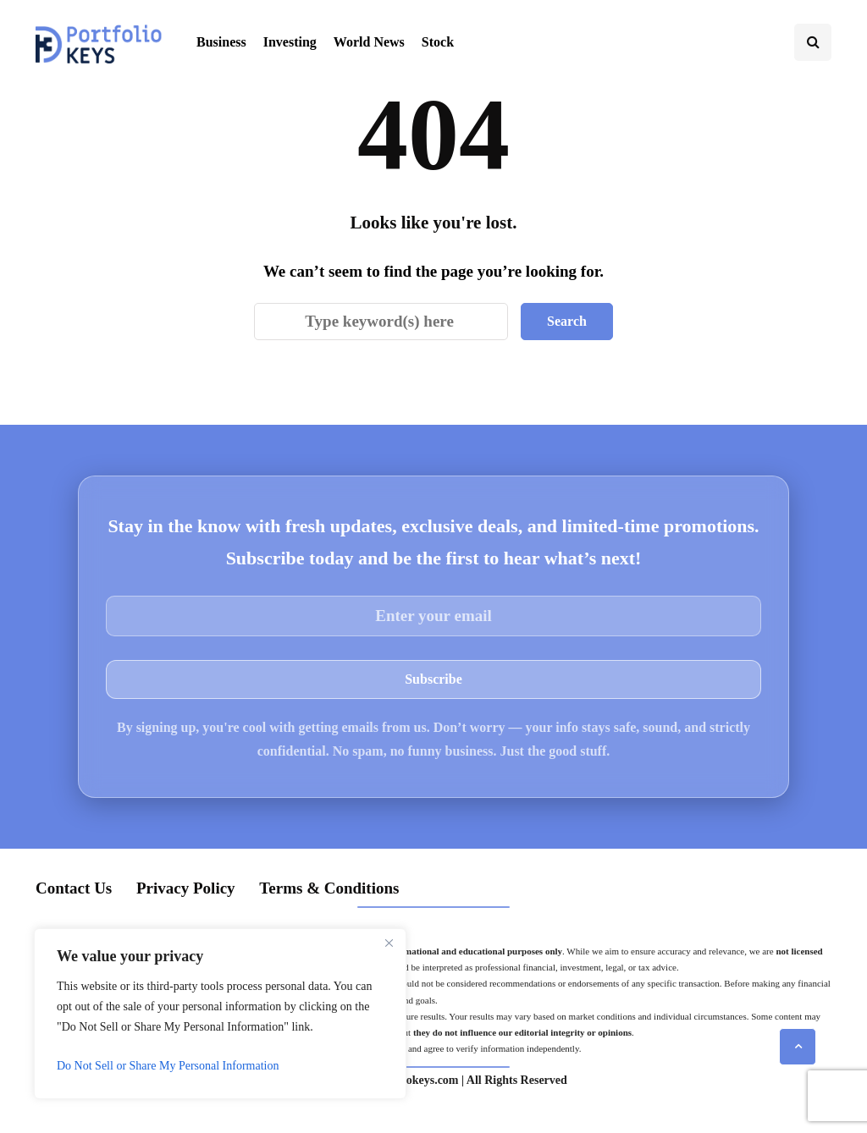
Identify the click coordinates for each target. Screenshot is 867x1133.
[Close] (388, 942)
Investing (290, 42)
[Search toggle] (812, 42)
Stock (438, 42)
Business (221, 42)
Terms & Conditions (329, 888)
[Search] (381, 321)
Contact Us (74, 888)
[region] (220, 1013)
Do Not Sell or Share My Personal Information (168, 1065)
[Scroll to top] (797, 1046)
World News (369, 42)
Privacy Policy (185, 888)
